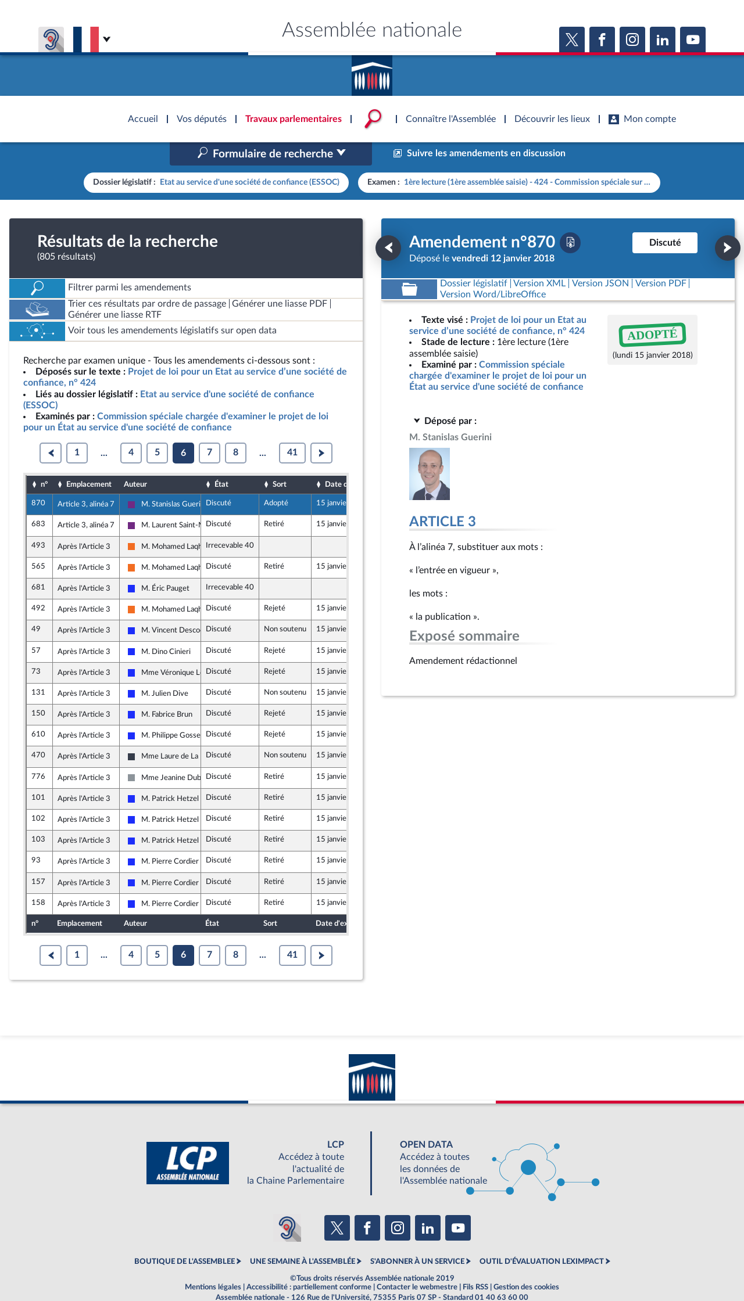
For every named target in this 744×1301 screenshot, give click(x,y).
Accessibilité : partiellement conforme (308, 1262)
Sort (280, 459)
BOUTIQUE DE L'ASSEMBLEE (184, 1237)
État (221, 459)
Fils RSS (475, 1262)
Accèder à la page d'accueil (372, 71)
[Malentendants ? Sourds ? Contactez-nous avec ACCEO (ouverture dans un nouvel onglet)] (287, 1203)
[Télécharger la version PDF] (570, 217)
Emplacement (89, 459)
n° (44, 459)
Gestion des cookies (526, 1262)
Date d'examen (350, 459)
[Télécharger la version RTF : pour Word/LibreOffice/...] (493, 269)
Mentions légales (213, 1262)
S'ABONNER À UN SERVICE (417, 1237)
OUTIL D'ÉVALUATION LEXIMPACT (542, 1237)
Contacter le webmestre (417, 1262)
